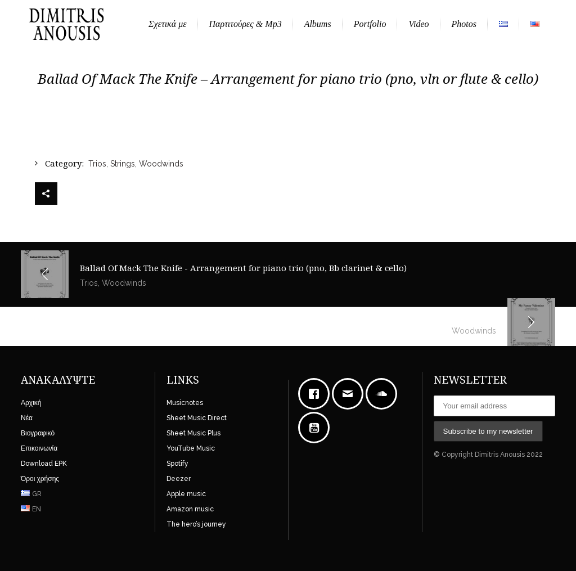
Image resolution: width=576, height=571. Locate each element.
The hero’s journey (196, 524)
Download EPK (44, 463)
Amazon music (190, 509)
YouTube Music (190, 448)
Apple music (186, 494)
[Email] (350, 394)
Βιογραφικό (38, 433)
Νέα (27, 418)
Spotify (177, 463)
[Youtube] (317, 427)
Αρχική (31, 403)
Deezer (178, 479)
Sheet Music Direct (196, 418)
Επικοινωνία (39, 448)
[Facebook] (317, 394)
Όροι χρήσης (40, 479)
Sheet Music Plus (193, 433)
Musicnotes (184, 403)
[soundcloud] (384, 394)
